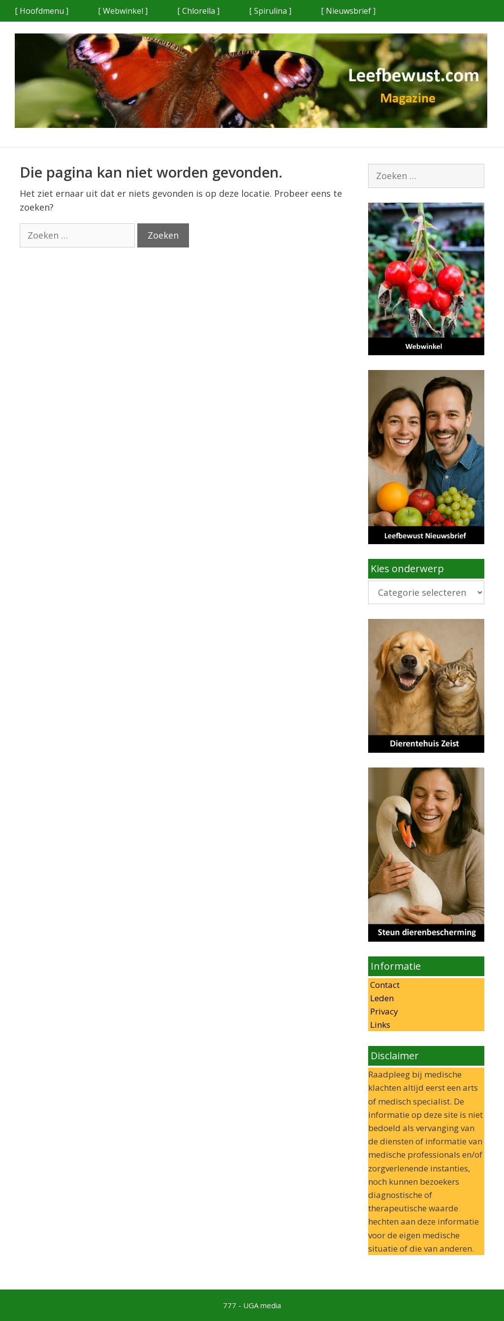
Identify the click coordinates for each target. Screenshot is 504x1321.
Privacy (383, 1011)
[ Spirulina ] (270, 10)
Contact (384, 984)
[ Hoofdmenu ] (41, 10)
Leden (381, 998)
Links (379, 1024)
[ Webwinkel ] (123, 10)
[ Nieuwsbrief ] (348, 10)
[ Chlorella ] (198, 10)
